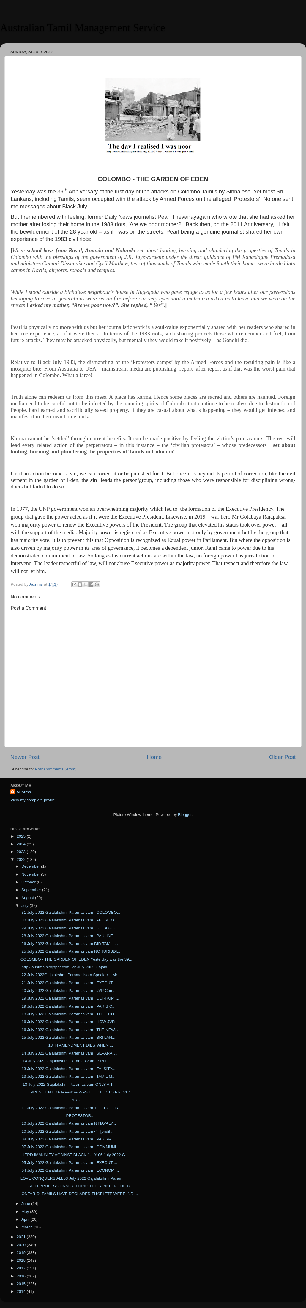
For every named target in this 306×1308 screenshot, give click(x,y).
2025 (22, 836)
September (31, 890)
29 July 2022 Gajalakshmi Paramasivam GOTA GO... (69, 928)
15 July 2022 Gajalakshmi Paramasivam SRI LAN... (68, 1037)
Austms (23, 792)
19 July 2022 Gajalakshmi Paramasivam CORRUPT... (69, 998)
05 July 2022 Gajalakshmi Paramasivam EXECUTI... (68, 1162)
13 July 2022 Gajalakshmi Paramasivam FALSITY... (67, 1068)
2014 (22, 1291)
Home (154, 757)
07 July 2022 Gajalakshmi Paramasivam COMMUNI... (69, 1147)
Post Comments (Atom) (56, 769)
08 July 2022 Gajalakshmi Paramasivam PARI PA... (67, 1139)
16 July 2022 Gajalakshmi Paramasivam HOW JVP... (69, 1021)
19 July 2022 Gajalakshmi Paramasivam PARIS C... (68, 1006)
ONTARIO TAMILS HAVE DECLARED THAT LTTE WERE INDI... (79, 1194)
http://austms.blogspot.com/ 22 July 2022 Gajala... (65, 967)
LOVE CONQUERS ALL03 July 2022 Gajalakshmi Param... (73, 1178)
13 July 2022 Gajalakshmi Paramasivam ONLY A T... (68, 1084)
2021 (22, 1237)
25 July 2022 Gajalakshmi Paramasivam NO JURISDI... (70, 951)
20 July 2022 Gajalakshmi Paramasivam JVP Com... (68, 990)
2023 (22, 852)
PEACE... (54, 1100)
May (25, 1211)
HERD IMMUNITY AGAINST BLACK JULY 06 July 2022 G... (74, 1155)
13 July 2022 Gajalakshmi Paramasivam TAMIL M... (68, 1076)
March (27, 1227)
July (25, 905)
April (26, 1219)
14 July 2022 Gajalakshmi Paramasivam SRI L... (65, 1061)
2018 (22, 1260)
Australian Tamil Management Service (82, 28)
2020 (22, 1245)
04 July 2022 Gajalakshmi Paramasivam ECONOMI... (69, 1170)
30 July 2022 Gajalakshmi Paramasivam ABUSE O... (68, 920)
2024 (22, 844)
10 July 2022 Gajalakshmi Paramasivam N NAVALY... (68, 1123)
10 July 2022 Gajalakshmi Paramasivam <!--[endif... (66, 1131)
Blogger (185, 814)
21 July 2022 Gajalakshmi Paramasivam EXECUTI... (68, 983)
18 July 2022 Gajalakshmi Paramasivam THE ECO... (69, 1014)
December (31, 866)
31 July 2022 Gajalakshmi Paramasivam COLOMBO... (70, 912)
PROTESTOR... (57, 1115)
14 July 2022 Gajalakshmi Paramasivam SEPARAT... (69, 1053)
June (26, 1203)
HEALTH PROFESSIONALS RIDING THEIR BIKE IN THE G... (76, 1186)
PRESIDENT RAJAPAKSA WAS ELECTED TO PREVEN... (77, 1092)
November (31, 874)
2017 (22, 1268)
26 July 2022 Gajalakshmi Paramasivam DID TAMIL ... (69, 943)
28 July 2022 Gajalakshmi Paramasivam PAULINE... (68, 936)
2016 (22, 1276)
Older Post (282, 757)
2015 (22, 1284)
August (28, 898)
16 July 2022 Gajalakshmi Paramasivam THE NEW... (69, 1030)
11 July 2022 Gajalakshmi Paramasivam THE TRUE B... (70, 1108)
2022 (22, 859)
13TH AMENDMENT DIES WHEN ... (66, 1045)
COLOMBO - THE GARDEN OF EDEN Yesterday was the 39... (76, 959)
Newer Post (25, 757)
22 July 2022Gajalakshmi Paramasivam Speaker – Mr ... (71, 975)
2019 (22, 1252)
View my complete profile (32, 800)
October (29, 882)
